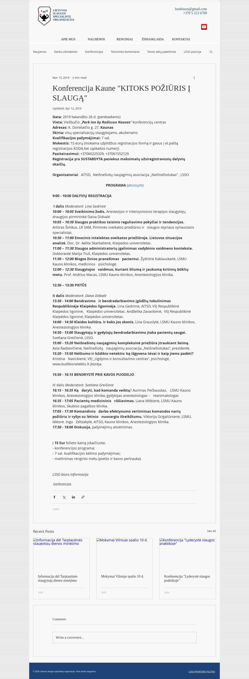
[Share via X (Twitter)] (64, 497)
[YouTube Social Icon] (204, 27)
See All (211, 531)
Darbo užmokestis (65, 51)
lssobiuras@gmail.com (191, 9)
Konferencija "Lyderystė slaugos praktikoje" (187, 578)
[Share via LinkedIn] (73, 497)
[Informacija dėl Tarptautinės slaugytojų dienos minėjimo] (61, 554)
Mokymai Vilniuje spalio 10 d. (122, 576)
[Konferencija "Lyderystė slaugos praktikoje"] (188, 554)
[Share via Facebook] (54, 497)
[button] (124, 39)
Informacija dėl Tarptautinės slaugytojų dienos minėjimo (57, 578)
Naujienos (39, 51)
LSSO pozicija (192, 51)
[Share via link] (83, 497)
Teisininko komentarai (125, 51)
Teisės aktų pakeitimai (161, 51)
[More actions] (194, 77)
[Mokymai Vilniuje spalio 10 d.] (124, 554)
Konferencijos (94, 51)
